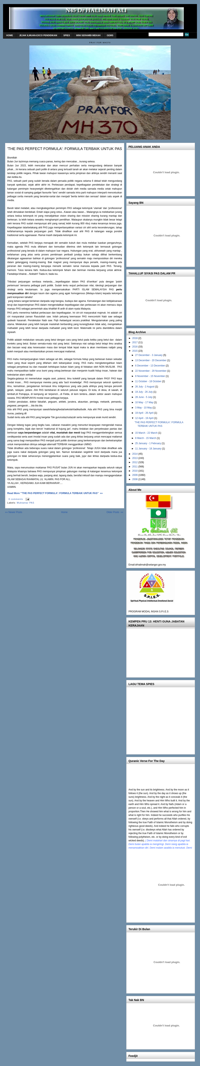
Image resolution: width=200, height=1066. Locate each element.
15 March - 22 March (146, 432)
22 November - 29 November (151, 370)
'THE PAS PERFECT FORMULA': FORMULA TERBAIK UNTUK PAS (64, 149)
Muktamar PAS (25, 503)
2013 (135, 458)
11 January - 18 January (148, 448)
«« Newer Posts (13, 512)
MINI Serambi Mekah (88, 35)
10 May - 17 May (144, 402)
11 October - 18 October (148, 381)
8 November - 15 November (150, 376)
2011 (135, 466)
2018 (135, 338)
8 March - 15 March (146, 438)
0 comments (16, 499)
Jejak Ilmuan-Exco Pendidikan (38, 35)
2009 (135, 475)
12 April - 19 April (144, 418)
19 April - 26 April (144, 412)
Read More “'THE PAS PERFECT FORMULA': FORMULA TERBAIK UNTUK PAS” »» (55, 493)
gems (110, 35)
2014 (135, 453)
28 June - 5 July (144, 397)
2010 (135, 470)
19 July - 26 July (144, 391)
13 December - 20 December (151, 360)
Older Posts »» (114, 512)
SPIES (66, 35)
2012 (135, 462)
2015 (135, 350)
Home (64, 512)
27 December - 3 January (149, 355)
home (9, 35)
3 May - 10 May (144, 407)
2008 (135, 479)
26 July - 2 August (145, 386)
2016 (135, 346)
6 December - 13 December (150, 365)
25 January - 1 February (148, 443)
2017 (135, 342)
